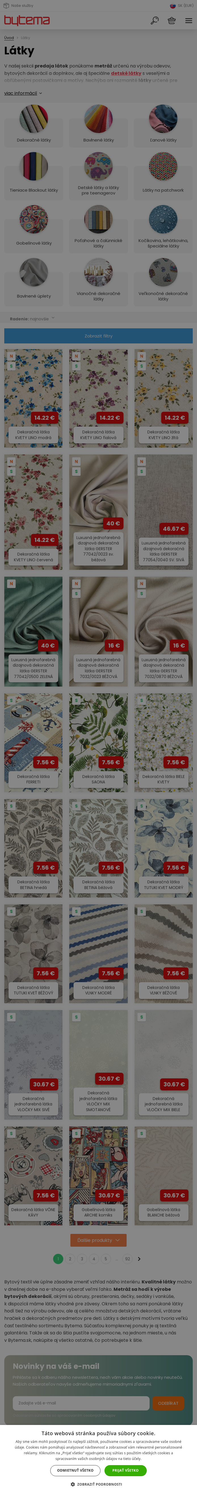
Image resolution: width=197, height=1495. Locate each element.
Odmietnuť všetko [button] (75, 1470)
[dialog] (98, 747)
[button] (98, 1484)
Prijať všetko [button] (125, 1470)
